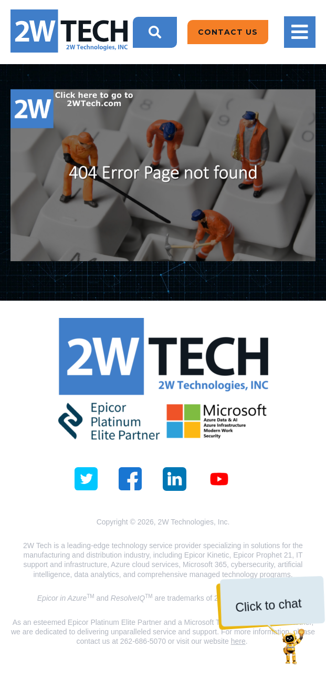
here (238, 641)
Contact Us (228, 32)
